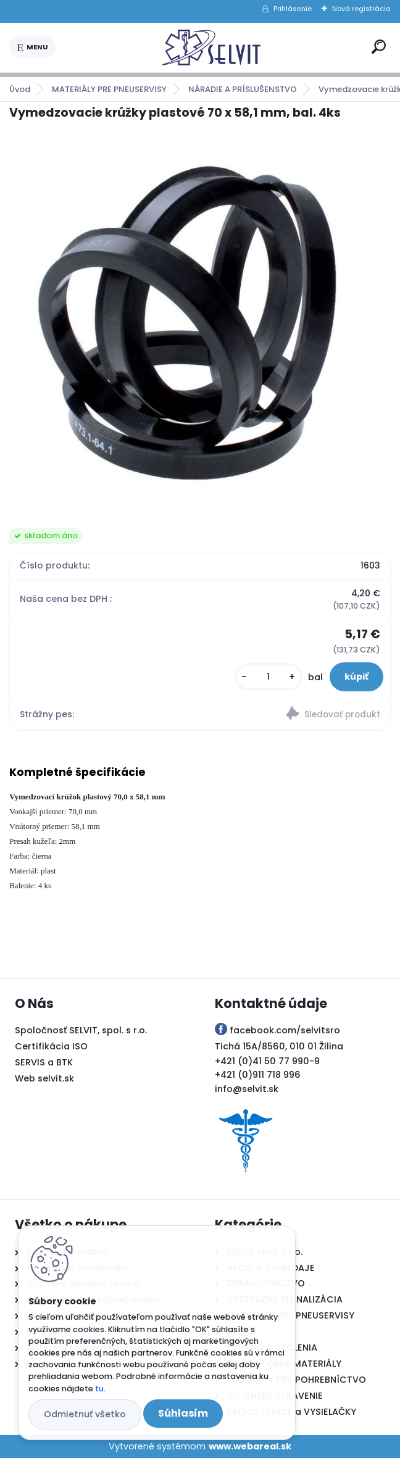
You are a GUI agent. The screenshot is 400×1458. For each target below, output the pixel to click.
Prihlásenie (292, 9)
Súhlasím (183, 1413)
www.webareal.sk (250, 1446)
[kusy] (268, 677)
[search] (379, 47)
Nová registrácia (361, 9)
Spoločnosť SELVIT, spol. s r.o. (81, 1030)
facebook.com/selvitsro (285, 1030)
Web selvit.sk (44, 1078)
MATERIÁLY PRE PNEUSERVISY (109, 89)
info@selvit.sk (246, 1089)
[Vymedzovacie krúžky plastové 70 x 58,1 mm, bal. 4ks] (199, 325)
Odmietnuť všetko (85, 1414)
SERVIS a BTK (44, 1062)
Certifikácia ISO (51, 1046)
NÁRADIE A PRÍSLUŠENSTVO (242, 89)
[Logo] (211, 47)
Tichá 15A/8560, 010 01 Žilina (279, 1046)
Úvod (19, 89)
